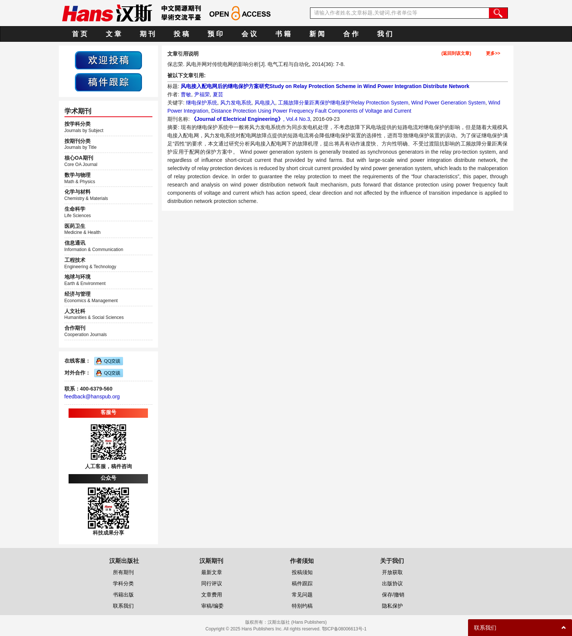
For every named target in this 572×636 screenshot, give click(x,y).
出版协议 (392, 583)
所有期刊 (123, 572)
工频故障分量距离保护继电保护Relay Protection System (343, 103)
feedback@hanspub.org (92, 397)
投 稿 (181, 34)
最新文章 (211, 572)
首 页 (79, 34)
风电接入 (265, 103)
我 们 (384, 34)
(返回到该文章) (456, 53)
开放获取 (392, 572)
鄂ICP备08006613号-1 (344, 629)
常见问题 (302, 595)
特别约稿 (302, 606)
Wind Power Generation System (448, 103)
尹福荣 (202, 94)
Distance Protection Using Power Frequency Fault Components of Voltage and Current (311, 111)
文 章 (113, 34)
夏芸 (218, 94)
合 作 (350, 34)
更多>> (493, 53)
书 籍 (283, 34)
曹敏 (186, 94)
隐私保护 (392, 606)
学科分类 (123, 583)
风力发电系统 (236, 103)
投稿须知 (302, 572)
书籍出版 (123, 595)
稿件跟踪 (302, 583)
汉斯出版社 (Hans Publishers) (297, 622)
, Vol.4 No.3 (296, 119)
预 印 (215, 34)
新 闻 (317, 34)
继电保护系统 (201, 103)
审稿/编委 (212, 606)
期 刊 (147, 34)
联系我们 (123, 606)
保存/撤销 (393, 595)
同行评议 (211, 583)
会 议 (249, 34)
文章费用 (211, 595)
